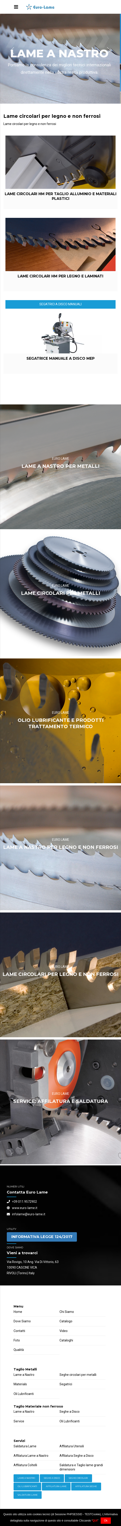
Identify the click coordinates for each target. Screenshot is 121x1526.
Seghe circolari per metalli (77, 1375)
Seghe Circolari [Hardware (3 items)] (78, 1478)
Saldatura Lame (25, 1446)
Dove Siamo (22, 1321)
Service (19, 1421)
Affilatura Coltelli (25, 1465)
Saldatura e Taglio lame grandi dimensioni (81, 1467)
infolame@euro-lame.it (26, 1214)
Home (18, 1312)
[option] (60, 59)
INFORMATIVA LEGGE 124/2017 (41, 1236)
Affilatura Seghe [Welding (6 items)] (86, 1486)
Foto (17, 1340)
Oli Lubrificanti (24, 1394)
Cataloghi (66, 1340)
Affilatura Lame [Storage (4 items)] (56, 1486)
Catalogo (65, 1321)
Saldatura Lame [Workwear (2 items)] (28, 1495)
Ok (105, 1520)
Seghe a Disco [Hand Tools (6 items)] (52, 1478)
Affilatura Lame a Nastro (31, 1455)
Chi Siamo (66, 1312)
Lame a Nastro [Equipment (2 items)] (26, 1478)
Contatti (19, 1331)
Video (63, 1331)
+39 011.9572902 (22, 1201)
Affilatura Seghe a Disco (76, 1455)
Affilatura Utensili (71, 1446)
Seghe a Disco (69, 1411)
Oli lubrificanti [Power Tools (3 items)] (27, 1486)
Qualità (19, 1350)
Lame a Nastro (24, 1375)
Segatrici (65, 1384)
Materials (20, 1384)
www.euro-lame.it (22, 1208)
